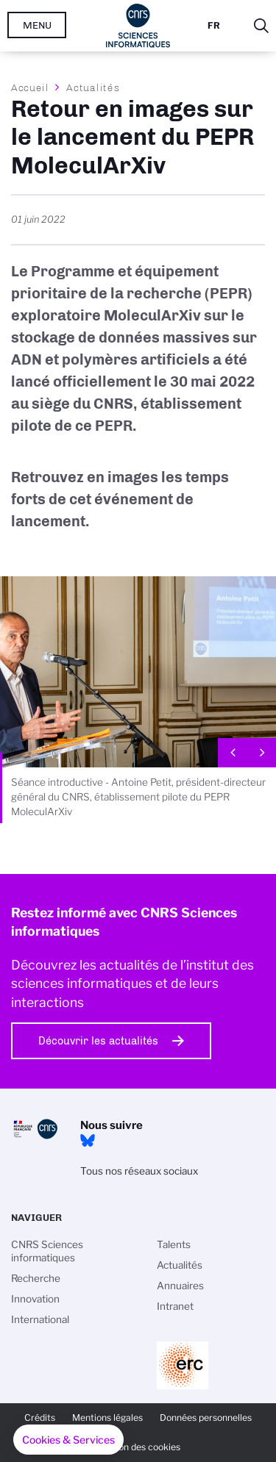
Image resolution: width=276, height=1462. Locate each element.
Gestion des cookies (138, 1446)
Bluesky (88, 1140)
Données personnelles (206, 1417)
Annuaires (180, 1285)
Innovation (35, 1299)
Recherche (35, 1278)
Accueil (30, 87)
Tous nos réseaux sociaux (139, 1171)
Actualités (92, 87)
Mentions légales (107, 1417)
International (40, 1319)
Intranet (175, 1306)
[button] (68, 1440)
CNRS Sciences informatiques (47, 1251)
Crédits (39, 1417)
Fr (214, 25)
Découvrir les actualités (98, 1040)
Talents (174, 1244)
